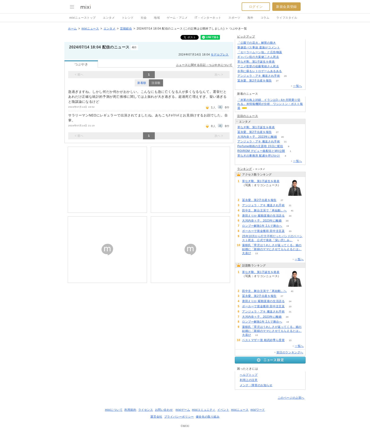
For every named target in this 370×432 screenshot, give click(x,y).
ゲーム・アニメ (177, 17)
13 (256, 253)
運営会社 (156, 416)
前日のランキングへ (290, 352)
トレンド (128, 17)
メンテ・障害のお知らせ (256, 385)
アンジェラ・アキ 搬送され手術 (258, 75)
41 (292, 210)
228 (284, 66)
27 (277, 80)
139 (280, 127)
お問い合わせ (164, 409)
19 (287, 226)
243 (288, 52)
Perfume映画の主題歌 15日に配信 (260, 146)
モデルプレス (220, 54)
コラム (265, 17)
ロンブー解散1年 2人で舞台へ (262, 225)
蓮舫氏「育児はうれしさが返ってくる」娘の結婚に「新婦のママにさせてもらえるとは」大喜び (272, 249)
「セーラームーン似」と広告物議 (259, 52)
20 (285, 76)
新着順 (141, 83)
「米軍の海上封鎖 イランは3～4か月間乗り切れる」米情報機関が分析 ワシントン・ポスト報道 (270, 104)
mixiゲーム (183, 409)
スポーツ (234, 17)
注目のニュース (247, 116)
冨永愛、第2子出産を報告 (254, 80)
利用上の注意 (249, 380)
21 (285, 141)
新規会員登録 (286, 7)
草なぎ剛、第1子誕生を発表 (256, 61)
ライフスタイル (286, 17)
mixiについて (113, 409)
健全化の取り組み (208, 416)
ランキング (244, 169)
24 (290, 215)
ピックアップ (246, 36)
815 (284, 57)
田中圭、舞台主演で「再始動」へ (264, 210)
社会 (144, 17)
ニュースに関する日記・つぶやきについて (204, 65)
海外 (250, 17)
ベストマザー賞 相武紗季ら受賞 (263, 340)
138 (285, 47)
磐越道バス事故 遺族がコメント (258, 47)
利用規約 (130, 409)
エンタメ (109, 17)
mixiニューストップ (82, 17)
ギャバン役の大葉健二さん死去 (258, 57)
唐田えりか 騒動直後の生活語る (263, 215)
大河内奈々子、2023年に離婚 (257, 136)
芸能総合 (126, 28)
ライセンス (145, 409)
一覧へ (297, 86)
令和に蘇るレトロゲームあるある (259, 71)
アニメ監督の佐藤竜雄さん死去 (258, 66)
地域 (157, 17)
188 (282, 43)
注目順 (155, 83)
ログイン (256, 7)
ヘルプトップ (249, 374)
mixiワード (257, 409)
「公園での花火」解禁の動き (256, 42)
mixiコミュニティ (203, 409)
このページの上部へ (291, 397)
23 (290, 231)
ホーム (72, 28)
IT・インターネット (208, 17)
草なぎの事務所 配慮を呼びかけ (258, 155)
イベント (223, 409)
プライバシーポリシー (179, 416)
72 (287, 71)
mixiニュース (90, 28)
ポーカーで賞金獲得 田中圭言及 (263, 231)
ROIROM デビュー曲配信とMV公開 (261, 151)
